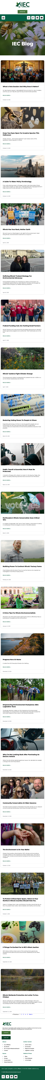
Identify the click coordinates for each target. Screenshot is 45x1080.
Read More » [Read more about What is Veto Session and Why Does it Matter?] (7, 95)
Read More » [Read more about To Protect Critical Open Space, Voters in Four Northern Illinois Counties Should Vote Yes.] (7, 909)
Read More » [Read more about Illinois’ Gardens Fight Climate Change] (7, 382)
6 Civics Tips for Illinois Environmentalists (19, 613)
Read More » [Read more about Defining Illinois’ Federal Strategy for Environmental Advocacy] (7, 288)
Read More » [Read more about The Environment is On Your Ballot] (7, 861)
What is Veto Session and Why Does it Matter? (21, 86)
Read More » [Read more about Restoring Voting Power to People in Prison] (7, 431)
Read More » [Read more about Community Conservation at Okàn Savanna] (7, 811)
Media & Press (27, 1053)
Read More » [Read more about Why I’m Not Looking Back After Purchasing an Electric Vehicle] (7, 765)
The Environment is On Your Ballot (16, 850)
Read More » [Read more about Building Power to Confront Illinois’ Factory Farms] (7, 575)
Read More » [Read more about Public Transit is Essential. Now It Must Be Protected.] (7, 480)
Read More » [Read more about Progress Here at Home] (7, 667)
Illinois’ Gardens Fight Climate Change (18, 374)
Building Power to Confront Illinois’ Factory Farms (22, 566)
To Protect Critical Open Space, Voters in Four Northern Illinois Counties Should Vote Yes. (20, 900)
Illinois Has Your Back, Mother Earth (16, 229)
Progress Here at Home (12, 659)
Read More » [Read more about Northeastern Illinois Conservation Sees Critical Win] (7, 528)
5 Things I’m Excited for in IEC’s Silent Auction (21, 947)
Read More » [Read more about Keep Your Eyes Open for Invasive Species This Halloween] (7, 143)
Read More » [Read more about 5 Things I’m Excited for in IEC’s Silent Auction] (7, 957)
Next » (31, 1014)
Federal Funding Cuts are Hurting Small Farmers (22, 326)
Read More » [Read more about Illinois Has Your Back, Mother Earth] (7, 238)
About (4, 1042)
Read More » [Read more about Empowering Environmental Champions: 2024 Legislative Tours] (7, 716)
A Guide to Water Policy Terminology (17, 182)
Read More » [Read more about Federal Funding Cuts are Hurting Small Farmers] (7, 336)
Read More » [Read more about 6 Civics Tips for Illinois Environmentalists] (7, 621)
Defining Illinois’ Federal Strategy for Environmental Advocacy (17, 277)
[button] (3, 17)
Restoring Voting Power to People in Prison (20, 420)
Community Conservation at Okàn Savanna (19, 803)
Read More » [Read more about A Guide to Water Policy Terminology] (7, 191)
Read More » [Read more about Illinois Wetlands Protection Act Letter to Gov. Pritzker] (7, 1007)
